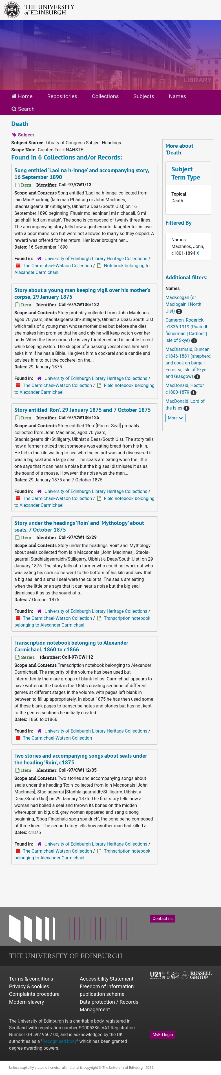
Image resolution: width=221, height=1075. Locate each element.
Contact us (163, 918)
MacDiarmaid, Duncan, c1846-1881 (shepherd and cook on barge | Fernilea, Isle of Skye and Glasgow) (188, 363)
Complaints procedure (34, 994)
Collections (105, 96)
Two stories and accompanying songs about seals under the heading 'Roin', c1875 (80, 759)
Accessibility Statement (107, 979)
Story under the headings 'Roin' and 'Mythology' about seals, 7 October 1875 (79, 526)
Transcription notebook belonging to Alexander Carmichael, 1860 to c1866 (71, 646)
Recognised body (60, 1041)
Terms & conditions (31, 979)
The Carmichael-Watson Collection (57, 265)
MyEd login (163, 1034)
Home (22, 96)
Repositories (62, 96)
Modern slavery (26, 1002)
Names (177, 96)
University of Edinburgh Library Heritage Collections (96, 258)
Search (23, 109)
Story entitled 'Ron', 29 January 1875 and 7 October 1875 (82, 409)
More (175, 418)
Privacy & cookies (29, 986)
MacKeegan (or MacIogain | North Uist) (183, 304)
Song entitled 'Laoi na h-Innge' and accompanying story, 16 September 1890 (81, 174)
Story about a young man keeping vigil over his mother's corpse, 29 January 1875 (82, 293)
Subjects (143, 96)
